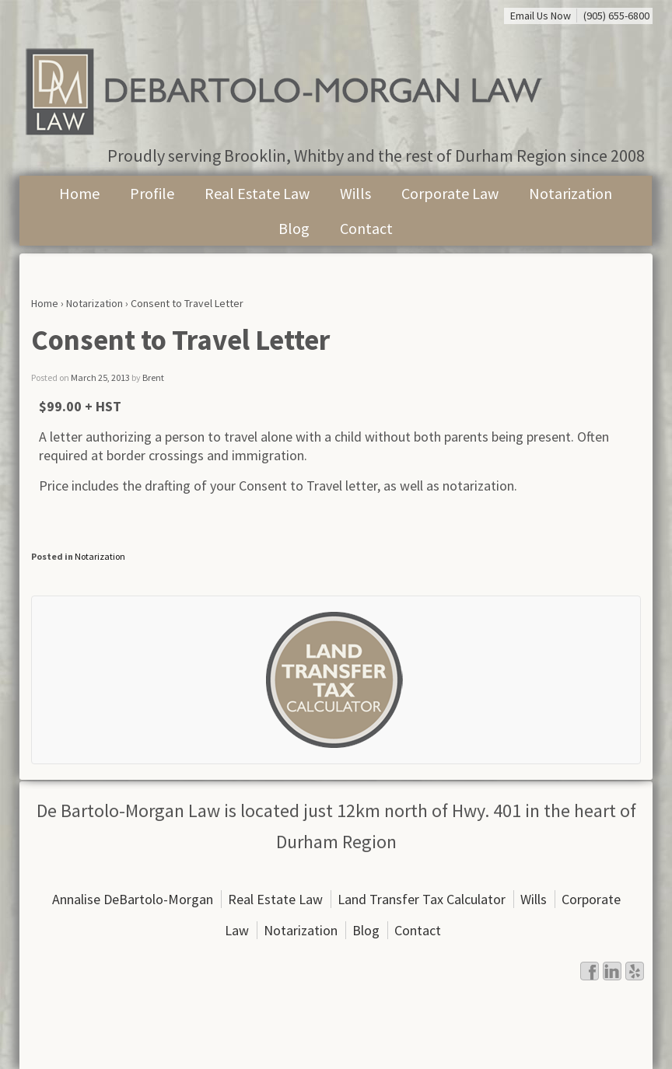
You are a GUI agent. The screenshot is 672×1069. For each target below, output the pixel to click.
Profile (152, 193)
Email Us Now (540, 16)
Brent (153, 377)
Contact (366, 228)
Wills (355, 193)
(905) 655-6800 (616, 16)
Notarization (570, 193)
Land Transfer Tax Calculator (422, 899)
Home (79, 193)
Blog (294, 228)
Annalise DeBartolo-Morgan (132, 899)
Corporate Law (450, 193)
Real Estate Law (257, 193)
